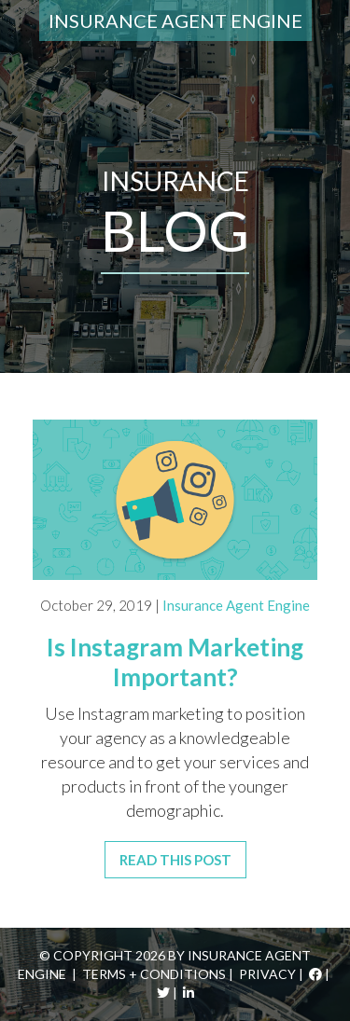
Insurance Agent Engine (175, 20)
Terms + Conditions (154, 974)
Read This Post (175, 859)
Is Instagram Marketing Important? (175, 662)
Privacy (267, 974)
